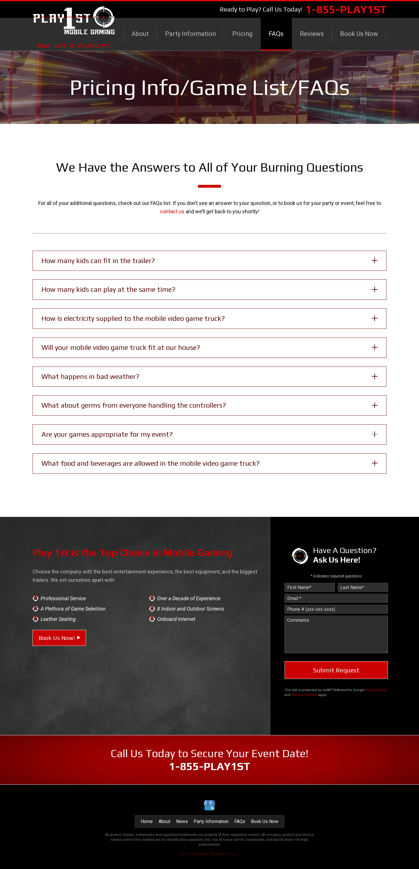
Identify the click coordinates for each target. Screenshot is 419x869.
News (182, 821)
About (140, 33)
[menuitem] (140, 34)
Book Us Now (359, 33)
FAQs (276, 33)
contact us (172, 211)
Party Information (190, 33)
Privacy (232, 854)
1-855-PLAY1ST (345, 9)
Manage (217, 854)
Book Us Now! (57, 637)
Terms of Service (304, 695)
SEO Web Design (195, 854)
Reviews (312, 33)
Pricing (242, 33)
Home (147, 821)
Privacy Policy (375, 690)
